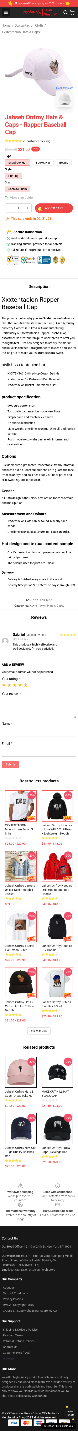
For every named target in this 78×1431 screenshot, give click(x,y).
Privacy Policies (13, 1299)
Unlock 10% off (70, 1413)
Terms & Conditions (15, 1293)
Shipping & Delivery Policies (20, 1329)
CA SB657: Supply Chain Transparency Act (30, 1310)
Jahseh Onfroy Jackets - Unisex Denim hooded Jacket (20, 890)
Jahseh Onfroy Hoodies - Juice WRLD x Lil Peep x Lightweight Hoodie (57, 829)
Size (8, 182)
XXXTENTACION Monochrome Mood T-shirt (19, 829)
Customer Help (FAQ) (16, 1352)
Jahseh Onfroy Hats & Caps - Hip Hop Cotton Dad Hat (19, 1006)
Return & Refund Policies (19, 1341)
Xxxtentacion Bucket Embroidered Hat (32, 385)
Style (8, 169)
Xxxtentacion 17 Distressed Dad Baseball (33, 379)
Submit (10, 764)
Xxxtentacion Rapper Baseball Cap (44, 333)
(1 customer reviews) (36, 141)
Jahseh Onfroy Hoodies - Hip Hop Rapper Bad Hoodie (57, 890)
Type (8, 156)
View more (39, 1031)
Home (6, 25)
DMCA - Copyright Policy (18, 1305)
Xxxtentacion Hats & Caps (21, 32)
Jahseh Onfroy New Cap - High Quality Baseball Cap (20, 1152)
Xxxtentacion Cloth (29, 25)
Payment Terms (13, 1335)
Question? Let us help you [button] (58, 1426)
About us (9, 1287)
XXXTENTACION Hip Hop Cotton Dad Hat (34, 373)
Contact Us (10, 1347)
